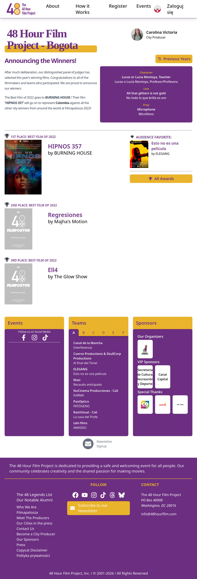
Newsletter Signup (104, 443)
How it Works (83, 10)
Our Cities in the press (34, 523)
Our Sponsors (28, 539)
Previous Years (174, 58)
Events (141, 7)
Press (21, 544)
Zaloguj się (173, 10)
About (55, 7)
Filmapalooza (27, 512)
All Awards (161, 178)
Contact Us (25, 528)
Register (116, 7)
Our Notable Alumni (35, 500)
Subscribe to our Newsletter (89, 508)
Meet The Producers (33, 517)
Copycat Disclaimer (32, 550)
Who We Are (26, 507)
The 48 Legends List (34, 494)
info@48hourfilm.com (159, 514)
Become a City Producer (36, 534)
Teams (79, 323)
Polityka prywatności (33, 555)
